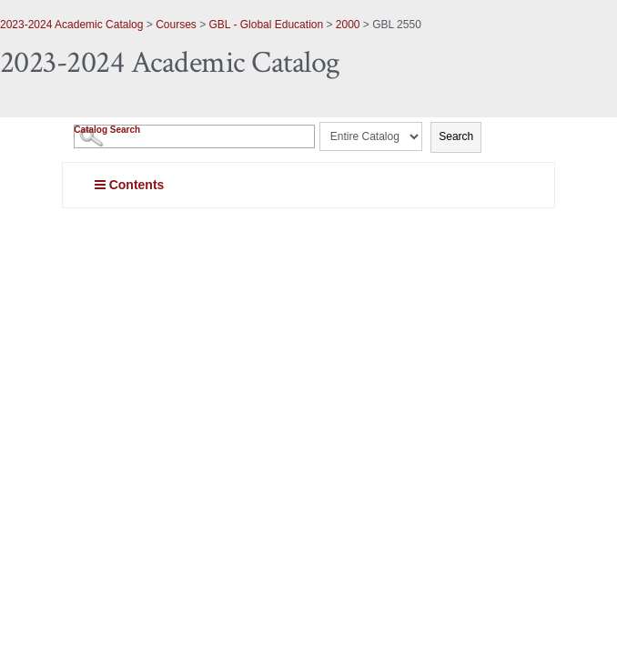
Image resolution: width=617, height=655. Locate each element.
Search (456, 136)
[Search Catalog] (194, 136)
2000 (348, 24)
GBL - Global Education (266, 24)
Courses (176, 24)
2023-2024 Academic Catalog (71, 24)
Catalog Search (107, 130)
